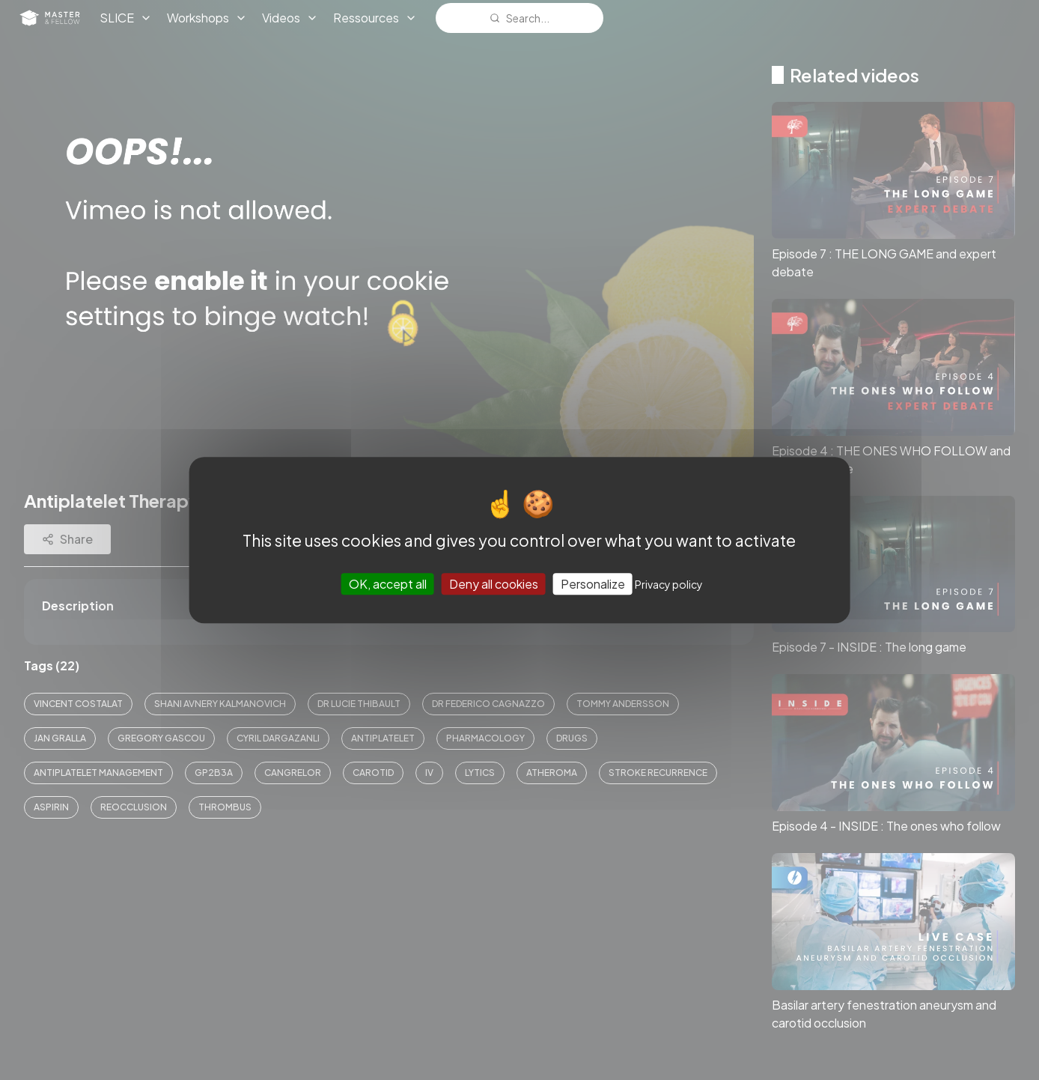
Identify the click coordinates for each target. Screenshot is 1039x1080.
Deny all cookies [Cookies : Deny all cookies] (493, 584)
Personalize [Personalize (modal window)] (593, 584)
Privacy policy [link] (669, 584)
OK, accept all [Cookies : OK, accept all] (388, 584)
